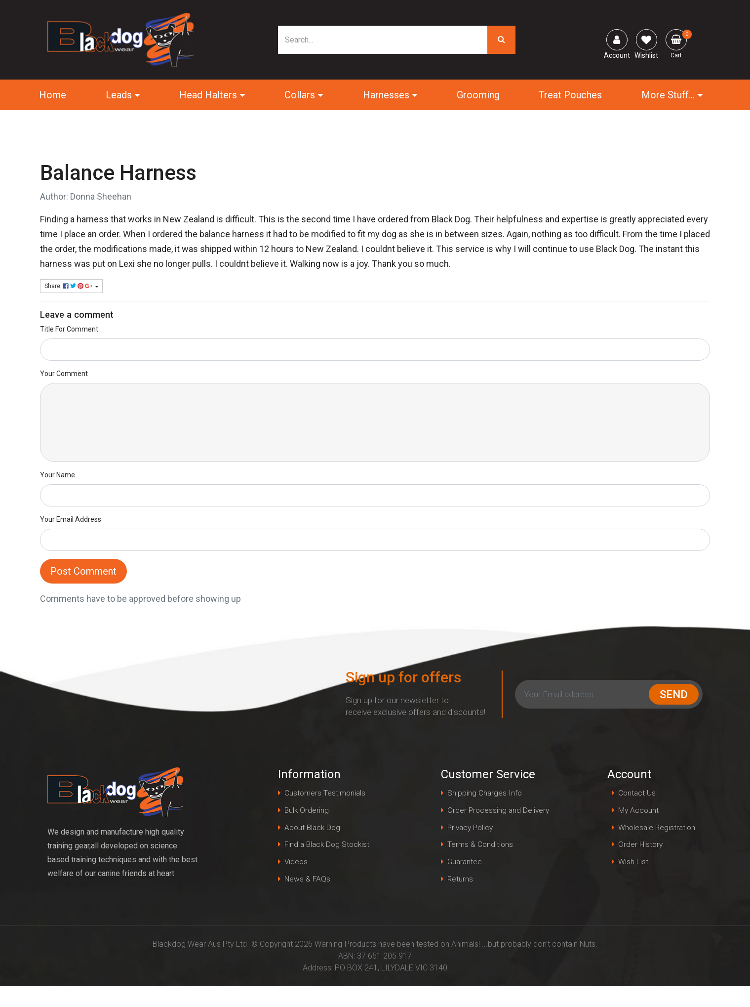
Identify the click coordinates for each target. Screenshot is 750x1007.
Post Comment (83, 571)
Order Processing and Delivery (484, 820)
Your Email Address (70, 519)
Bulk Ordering (307, 811)
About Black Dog (313, 829)
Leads (119, 95)
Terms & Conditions (480, 864)
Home (53, 95)
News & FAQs (307, 882)
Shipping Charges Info (485, 793)
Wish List (631, 864)
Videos (296, 864)
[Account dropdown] (617, 39)
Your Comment (64, 374)
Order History (638, 846)
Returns (460, 900)
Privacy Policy (471, 846)
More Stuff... (667, 95)
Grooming (477, 95)
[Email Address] (584, 695)
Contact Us (635, 793)
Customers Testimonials (326, 793)
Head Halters (208, 95)
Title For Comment (69, 329)
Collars (300, 95)
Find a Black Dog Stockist (328, 846)
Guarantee (465, 882)
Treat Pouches (569, 95)
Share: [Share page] (69, 286)
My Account (636, 811)
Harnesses (385, 95)
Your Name (57, 475)
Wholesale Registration (655, 829)
